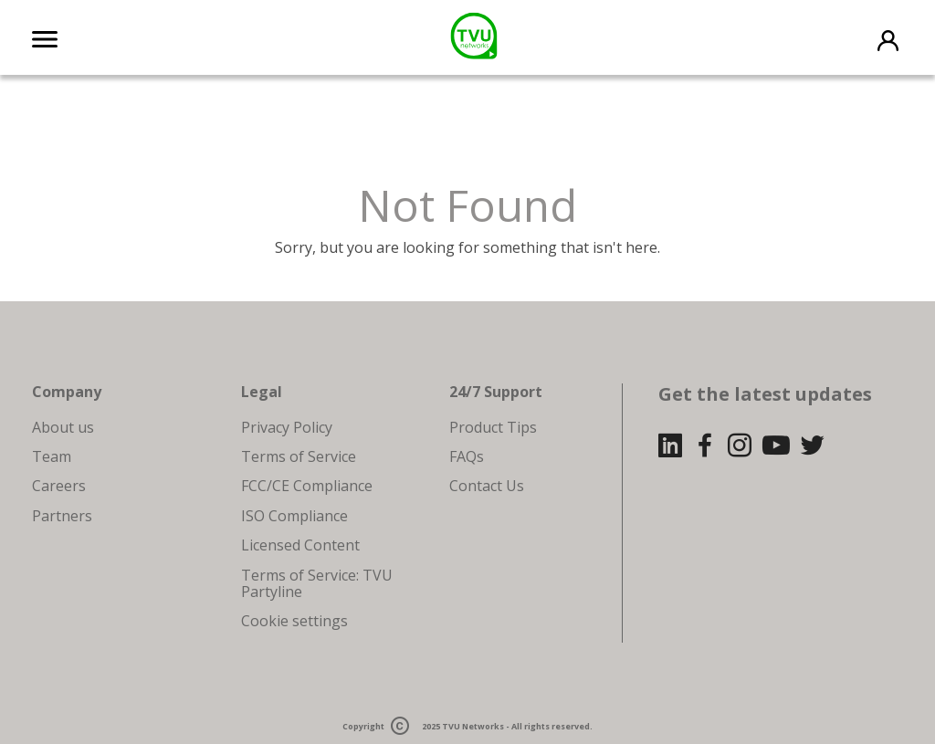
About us (63, 427)
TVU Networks (473, 726)
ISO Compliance (294, 516)
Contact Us (486, 486)
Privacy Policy (286, 427)
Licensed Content (300, 545)
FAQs (466, 456)
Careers (59, 486)
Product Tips (493, 427)
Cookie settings (294, 621)
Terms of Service (298, 456)
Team (51, 456)
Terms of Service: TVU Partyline (317, 583)
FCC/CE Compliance (307, 486)
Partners (62, 516)
